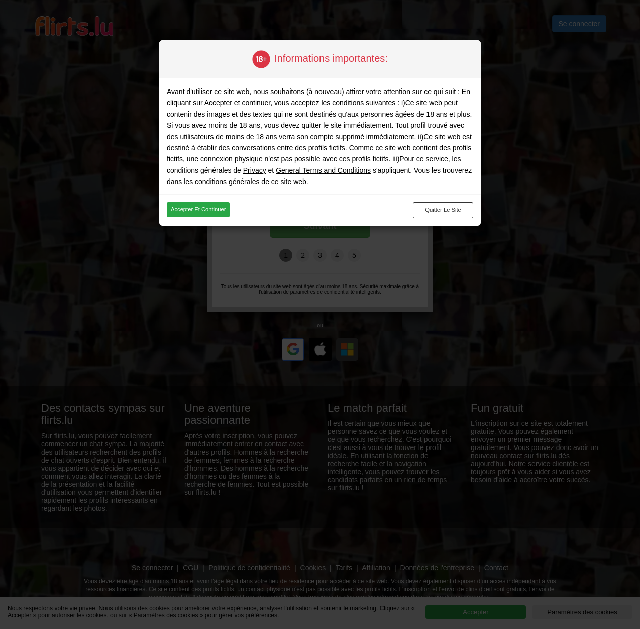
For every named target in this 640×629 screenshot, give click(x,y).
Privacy (254, 170)
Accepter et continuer (198, 209)
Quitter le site (443, 210)
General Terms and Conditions (323, 170)
